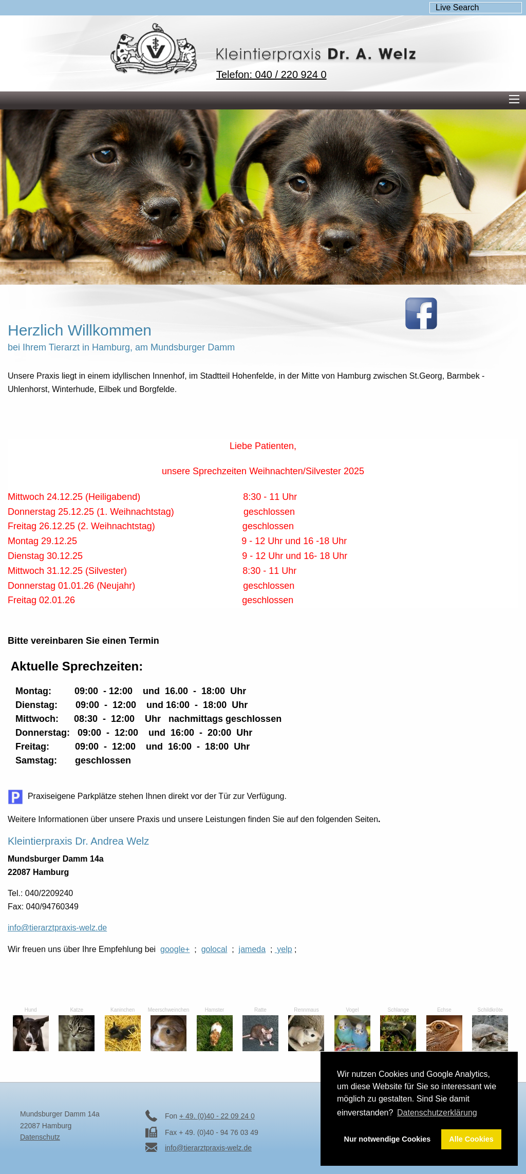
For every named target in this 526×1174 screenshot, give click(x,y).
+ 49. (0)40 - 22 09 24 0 (217, 1116)
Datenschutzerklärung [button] (437, 1112)
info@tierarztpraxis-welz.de (57, 927)
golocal (214, 949)
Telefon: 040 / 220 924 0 (271, 74)
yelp (283, 949)
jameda (252, 949)
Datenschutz (40, 1137)
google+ (175, 949)
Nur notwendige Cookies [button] (387, 1139)
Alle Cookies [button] (471, 1139)
